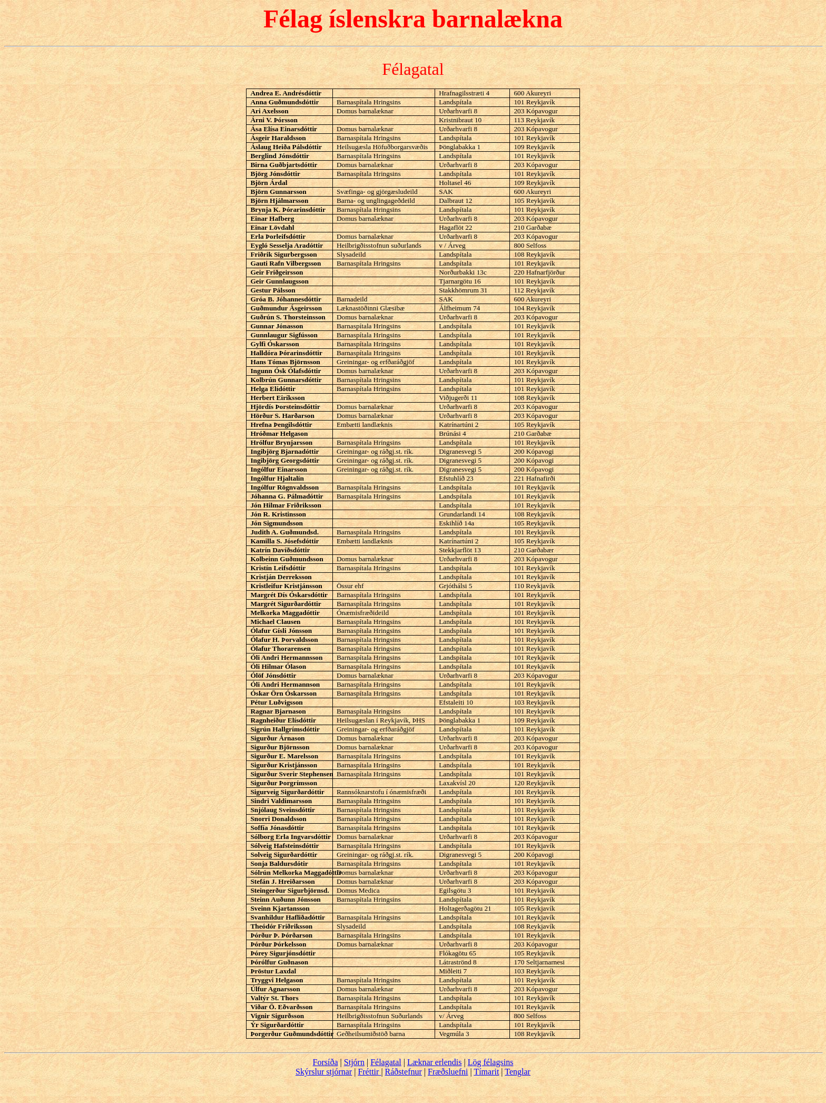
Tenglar (517, 1071)
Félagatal (385, 1062)
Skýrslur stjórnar (324, 1071)
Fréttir (368, 1071)
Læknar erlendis (434, 1062)
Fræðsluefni (448, 1071)
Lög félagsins (491, 1062)
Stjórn (354, 1062)
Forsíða (325, 1062)
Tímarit (486, 1071)
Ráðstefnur (403, 1071)
